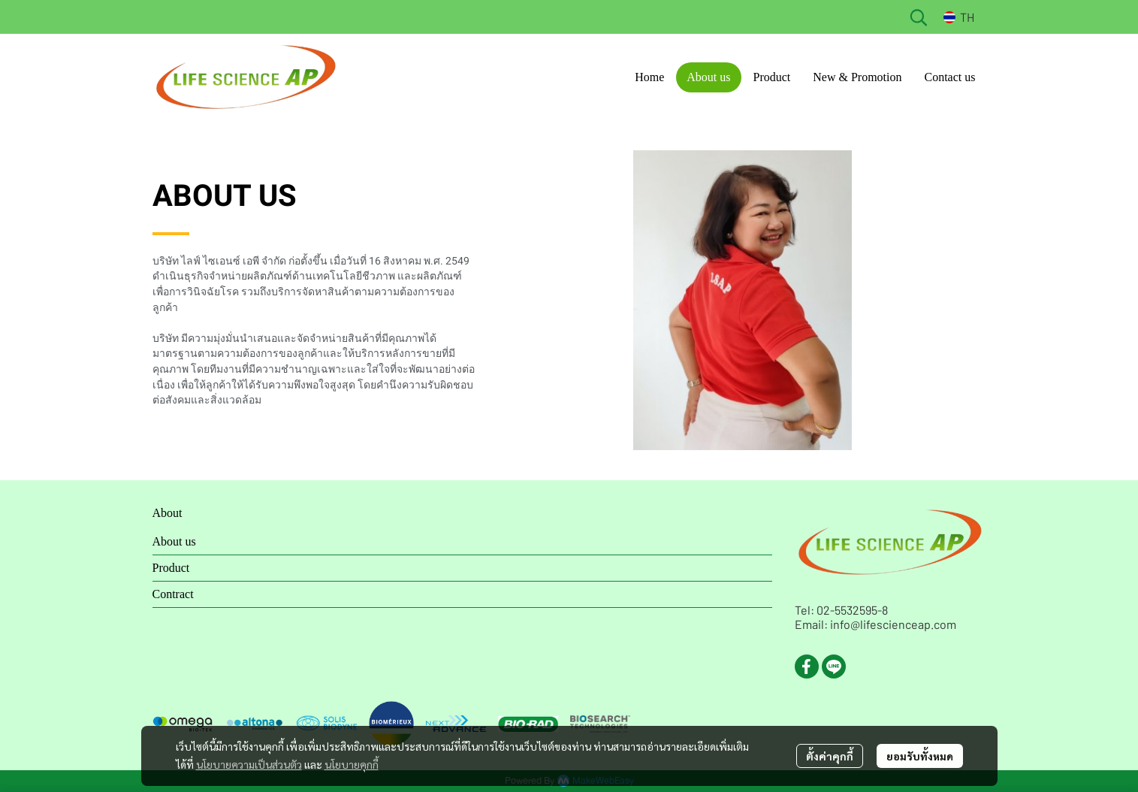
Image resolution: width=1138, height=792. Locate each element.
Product (171, 567)
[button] (918, 17)
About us (174, 541)
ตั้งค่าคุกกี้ (829, 756)
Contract (173, 594)
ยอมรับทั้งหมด (919, 756)
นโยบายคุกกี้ (351, 764)
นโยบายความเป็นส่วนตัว (249, 764)
